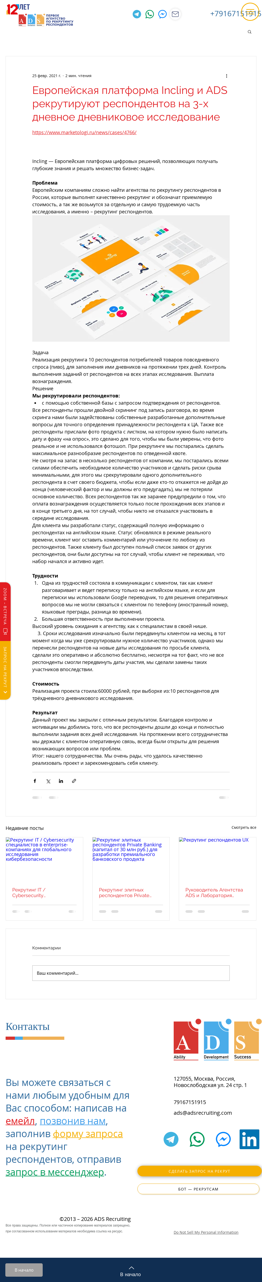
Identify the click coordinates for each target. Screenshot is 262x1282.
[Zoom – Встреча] (5, 611)
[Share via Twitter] (47, 780)
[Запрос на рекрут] (5, 670)
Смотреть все (244, 827)
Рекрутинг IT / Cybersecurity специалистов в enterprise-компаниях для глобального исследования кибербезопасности (44, 892)
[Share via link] (74, 780)
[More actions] (226, 75)
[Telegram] (136, 14)
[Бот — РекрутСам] (198, 1189)
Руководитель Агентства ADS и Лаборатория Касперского (214, 892)
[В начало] (24, 1270)
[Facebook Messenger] (162, 14)
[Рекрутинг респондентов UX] (217, 859)
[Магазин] (175, 14)
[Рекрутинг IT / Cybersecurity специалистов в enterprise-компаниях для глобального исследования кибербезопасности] (44, 859)
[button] (250, 12)
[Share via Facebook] (34, 780)
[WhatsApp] (149, 14)
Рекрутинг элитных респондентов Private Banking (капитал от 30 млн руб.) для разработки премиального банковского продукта (131, 892)
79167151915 (190, 1102)
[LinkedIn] (249, 1139)
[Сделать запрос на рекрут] (199, 1171)
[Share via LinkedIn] (60, 780)
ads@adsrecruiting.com (203, 1112)
